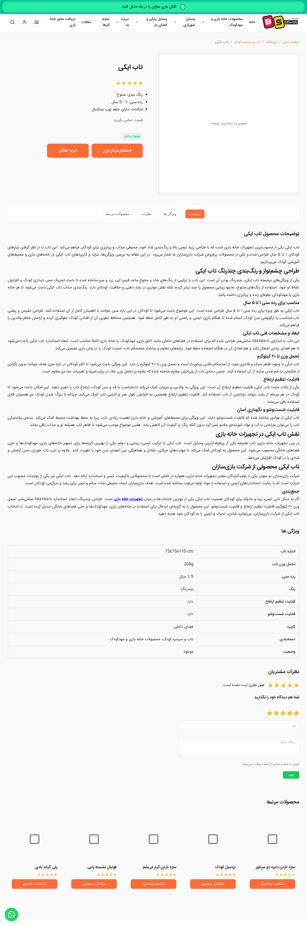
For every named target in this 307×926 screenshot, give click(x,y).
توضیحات (195, 214)
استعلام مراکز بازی (117, 150)
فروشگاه (271, 42)
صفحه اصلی (291, 42)
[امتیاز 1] (296, 713)
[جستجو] (12, 22)
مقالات (86, 22)
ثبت (291, 778)
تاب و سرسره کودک (247, 42)
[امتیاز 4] (276, 713)
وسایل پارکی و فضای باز (156, 22)
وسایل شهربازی (189, 22)
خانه (252, 22)
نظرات (146, 214)
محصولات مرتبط (117, 214)
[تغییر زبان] (36, 22)
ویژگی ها (170, 214)
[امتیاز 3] (283, 713)
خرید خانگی (68, 150)
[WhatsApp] (11, 914)
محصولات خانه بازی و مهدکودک (226, 22)
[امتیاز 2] (290, 713)
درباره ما (125, 22)
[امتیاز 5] (269, 713)
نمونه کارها (106, 22)
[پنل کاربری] (24, 22)
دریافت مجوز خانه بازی (63, 22)
